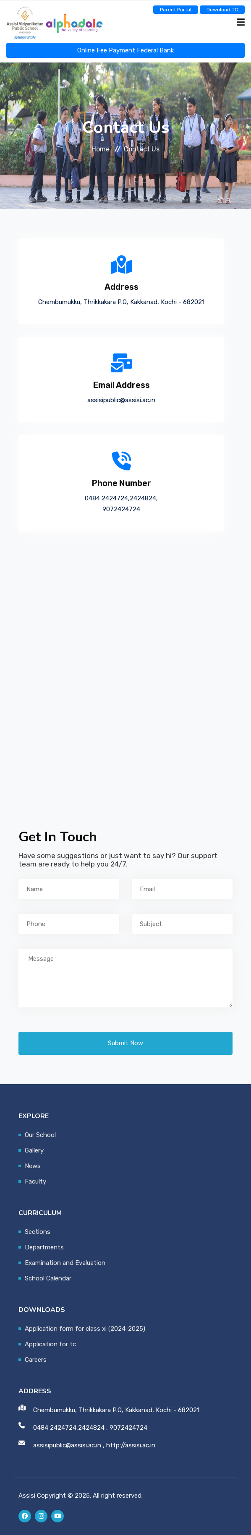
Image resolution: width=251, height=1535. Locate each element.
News (33, 1166)
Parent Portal (175, 10)
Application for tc (50, 1344)
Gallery (34, 1150)
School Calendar (48, 1278)
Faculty (35, 1181)
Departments (44, 1247)
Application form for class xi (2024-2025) (85, 1328)
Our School (40, 1135)
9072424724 (121, 509)
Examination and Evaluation (65, 1263)
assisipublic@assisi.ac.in (121, 400)
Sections (37, 1232)
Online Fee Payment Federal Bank (125, 50)
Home (101, 149)
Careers (36, 1359)
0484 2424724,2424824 (120, 498)
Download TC (222, 10)
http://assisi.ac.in (130, 1445)
